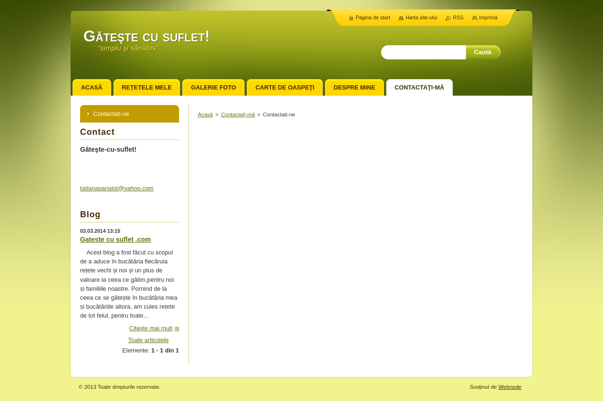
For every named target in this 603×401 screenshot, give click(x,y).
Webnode (510, 387)
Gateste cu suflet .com (115, 239)
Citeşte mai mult (150, 328)
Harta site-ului (421, 17)
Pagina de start (373, 17)
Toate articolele (148, 340)
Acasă (205, 114)
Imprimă (488, 17)
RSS (458, 17)
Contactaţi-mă (238, 114)
